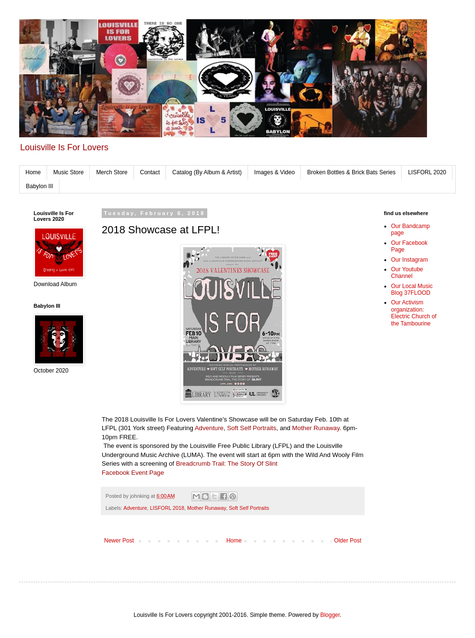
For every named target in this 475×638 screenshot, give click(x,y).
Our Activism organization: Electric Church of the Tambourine (414, 312)
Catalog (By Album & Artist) (207, 172)
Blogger (330, 615)
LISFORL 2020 (427, 172)
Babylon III (39, 186)
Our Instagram (409, 259)
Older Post (347, 540)
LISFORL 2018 (167, 508)
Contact (150, 172)
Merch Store (111, 172)
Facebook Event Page (133, 472)
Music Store (68, 172)
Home (33, 172)
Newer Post (119, 540)
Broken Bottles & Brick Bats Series (351, 172)
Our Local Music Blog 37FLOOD (412, 289)
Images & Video (274, 172)
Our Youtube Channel (407, 272)
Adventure (209, 428)
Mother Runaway (316, 428)
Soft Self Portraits (251, 428)
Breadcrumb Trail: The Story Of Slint (227, 463)
